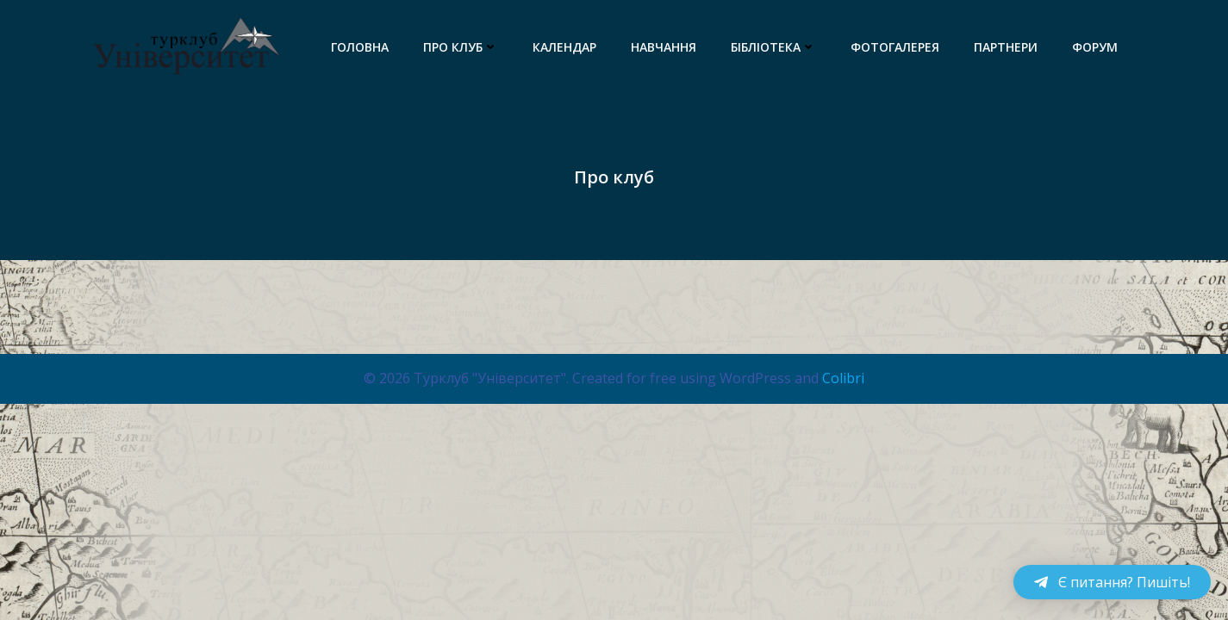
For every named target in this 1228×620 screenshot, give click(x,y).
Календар (564, 47)
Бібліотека (773, 47)
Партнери (1006, 47)
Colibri (843, 378)
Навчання (663, 47)
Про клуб (460, 47)
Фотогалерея (895, 47)
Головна (360, 47)
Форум (1095, 47)
